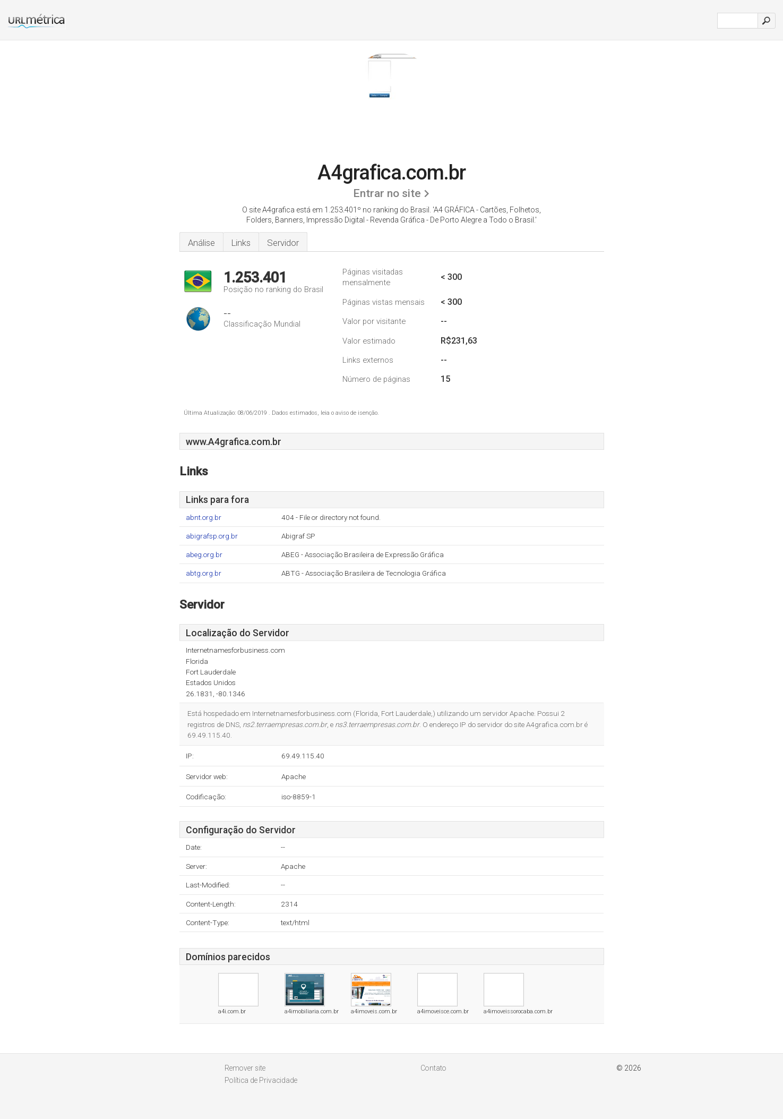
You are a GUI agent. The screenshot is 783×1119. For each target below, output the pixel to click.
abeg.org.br (204, 555)
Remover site (245, 1068)
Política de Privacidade (261, 1080)
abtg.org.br (203, 573)
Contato (433, 1068)
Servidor (283, 242)
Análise (201, 242)
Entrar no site (387, 193)
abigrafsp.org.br (212, 536)
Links (241, 242)
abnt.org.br (203, 518)
